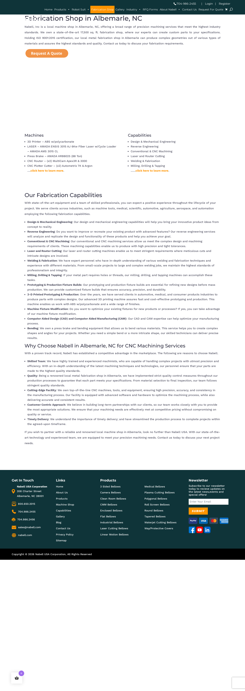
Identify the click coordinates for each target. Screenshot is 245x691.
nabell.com (25, 535)
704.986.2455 (27, 511)
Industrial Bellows (111, 522)
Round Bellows (153, 510)
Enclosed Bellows (111, 510)
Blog (58, 522)
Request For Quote (211, 9)
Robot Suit (80, 9)
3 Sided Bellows (110, 486)
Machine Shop (65, 504)
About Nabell (170, 9)
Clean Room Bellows (113, 498)
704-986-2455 (186, 3)
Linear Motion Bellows (114, 534)
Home (48, 9)
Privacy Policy (64, 534)
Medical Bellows (154, 486)
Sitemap (61, 540)
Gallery (120, 9)
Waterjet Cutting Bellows (160, 522)
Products (62, 9)
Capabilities (63, 510)
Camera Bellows (110, 492)
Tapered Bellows (154, 516)
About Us (62, 492)
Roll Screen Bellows (157, 504)
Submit (198, 511)
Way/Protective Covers (158, 528)
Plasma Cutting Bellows (159, 492)
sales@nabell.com (29, 527)
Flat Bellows (108, 516)
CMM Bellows (108, 504)
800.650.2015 (26, 503)
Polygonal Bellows (155, 498)
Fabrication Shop (102, 9)
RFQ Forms (150, 9)
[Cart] (226, 9)
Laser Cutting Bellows (114, 528)
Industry (133, 9)
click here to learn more (46, 170)
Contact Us (189, 9)
